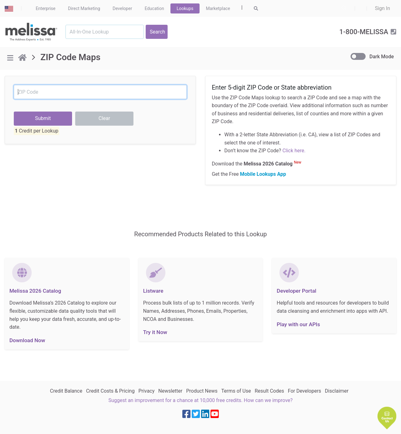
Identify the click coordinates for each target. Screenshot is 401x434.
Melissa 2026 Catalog (35, 291)
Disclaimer (336, 391)
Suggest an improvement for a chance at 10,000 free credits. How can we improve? (200, 400)
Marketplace (218, 8)
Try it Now (155, 332)
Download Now (27, 340)
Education (154, 8)
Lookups (185, 8)
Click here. (293, 151)
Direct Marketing (84, 8)
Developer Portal (296, 291)
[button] (387, 418)
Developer (122, 8)
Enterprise (45, 8)
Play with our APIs (298, 324)
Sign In (382, 8)
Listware (153, 291)
